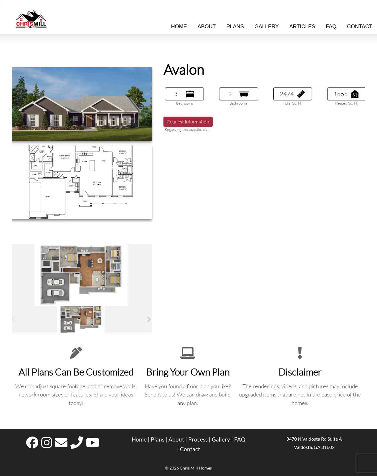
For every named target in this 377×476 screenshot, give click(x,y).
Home (179, 26)
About (207, 26)
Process (198, 439)
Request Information (188, 122)
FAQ (239, 439)
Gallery (266, 26)
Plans (235, 26)
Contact (190, 449)
